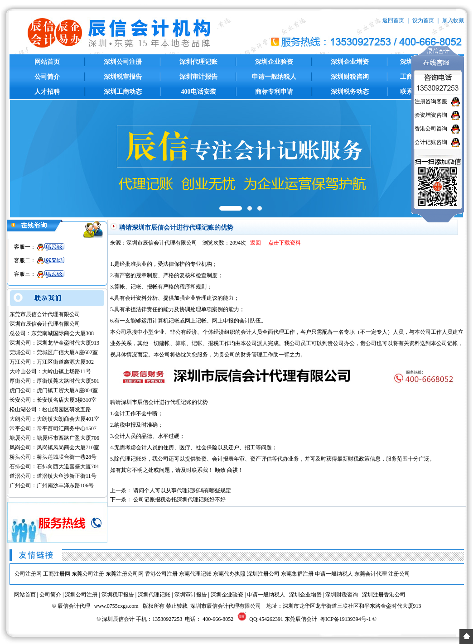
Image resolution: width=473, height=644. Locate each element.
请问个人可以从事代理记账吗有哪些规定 (182, 490)
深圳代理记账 (198, 61)
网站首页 (47, 61)
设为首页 (423, 20)
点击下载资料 (284, 243)
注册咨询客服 (431, 101)
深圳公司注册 (123, 61)
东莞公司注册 (88, 574)
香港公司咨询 (431, 128)
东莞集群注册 (297, 574)
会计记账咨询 (431, 142)
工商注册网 (56, 574)
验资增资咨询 (431, 115)
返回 (255, 243)
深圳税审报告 (123, 76)
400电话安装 (198, 91)
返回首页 (393, 20)
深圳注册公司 (263, 574)
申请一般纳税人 (274, 76)
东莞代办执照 (229, 574)
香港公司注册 (161, 574)
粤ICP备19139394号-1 (345, 619)
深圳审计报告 (198, 76)
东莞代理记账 (195, 574)
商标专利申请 (274, 91)
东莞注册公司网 (125, 574)
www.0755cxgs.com (116, 606)
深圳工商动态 (123, 91)
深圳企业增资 (350, 61)
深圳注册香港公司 (383, 594)
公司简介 (47, 76)
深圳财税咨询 (350, 76)
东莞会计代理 (370, 574)
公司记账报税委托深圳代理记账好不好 (179, 499)
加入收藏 (453, 20)
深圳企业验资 (274, 61)
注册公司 (399, 574)
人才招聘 (47, 91)
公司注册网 (28, 574)
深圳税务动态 (350, 91)
